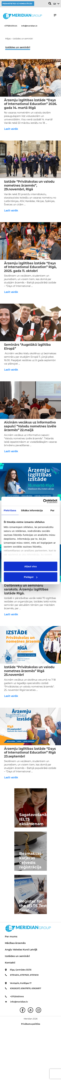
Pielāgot (30, 577)
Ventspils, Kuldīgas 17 (20, 983)
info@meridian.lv (29, 26)
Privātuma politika (30, 1024)
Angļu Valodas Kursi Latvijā (21, 949)
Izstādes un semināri (17, 956)
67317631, (25, 975)
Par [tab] (52, 510)
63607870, (26, 988)
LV (54, 3)
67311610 (34, 975)
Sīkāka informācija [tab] (32, 510)
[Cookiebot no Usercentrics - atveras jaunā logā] (43, 501)
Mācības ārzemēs (15, 943)
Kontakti (10, 962)
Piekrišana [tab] (10, 510)
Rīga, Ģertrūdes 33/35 (20, 970)
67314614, (15, 975)
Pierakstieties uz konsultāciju (17, 4)
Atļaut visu (30, 566)
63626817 (36, 988)
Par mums (11, 936)
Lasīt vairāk (11, 128)
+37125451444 (10, 26)
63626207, (15, 988)
